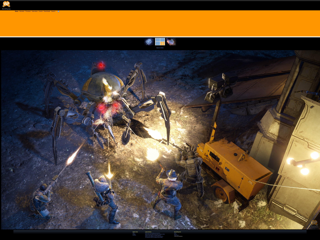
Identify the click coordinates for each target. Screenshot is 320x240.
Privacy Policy (176, 235)
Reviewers (134, 235)
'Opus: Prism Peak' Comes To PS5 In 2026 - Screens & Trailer (155, 234)
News (133, 233)
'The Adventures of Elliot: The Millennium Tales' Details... (154, 237)
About (175, 233)
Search (53, 11)
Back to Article (160, 47)
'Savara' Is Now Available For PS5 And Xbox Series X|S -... (154, 236)
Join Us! (175, 234)
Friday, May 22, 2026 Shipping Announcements (152, 233)
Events (41, 11)
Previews (28, 11)
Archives (134, 234)
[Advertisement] (160, 24)
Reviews (21, 11)
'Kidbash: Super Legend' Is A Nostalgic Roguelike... (153, 235)
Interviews (35, 11)
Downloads (47, 11)
